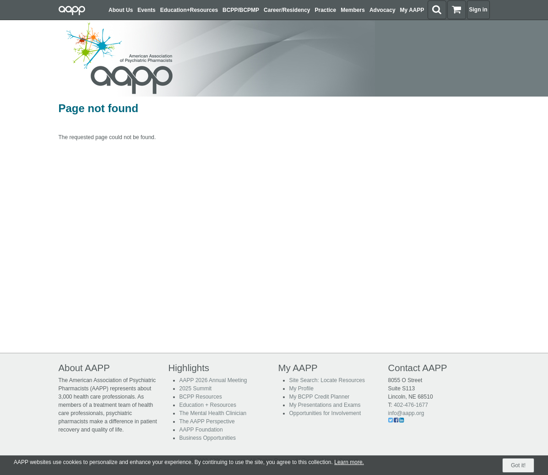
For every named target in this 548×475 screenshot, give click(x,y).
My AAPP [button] (412, 10)
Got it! (518, 465)
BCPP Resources (200, 397)
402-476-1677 (411, 405)
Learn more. (349, 462)
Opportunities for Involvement (325, 413)
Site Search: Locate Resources (327, 380)
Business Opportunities (207, 438)
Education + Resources (207, 405)
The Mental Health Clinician (213, 413)
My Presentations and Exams (325, 405)
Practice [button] (325, 10)
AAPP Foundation (201, 429)
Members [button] (353, 10)
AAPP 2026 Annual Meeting (213, 380)
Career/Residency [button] (287, 10)
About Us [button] (121, 10)
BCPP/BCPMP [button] (240, 10)
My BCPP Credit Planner (319, 397)
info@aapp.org (406, 413)
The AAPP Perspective (207, 421)
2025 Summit (195, 388)
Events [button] (146, 10)
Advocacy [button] (382, 10)
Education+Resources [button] (189, 10)
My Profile (301, 388)
